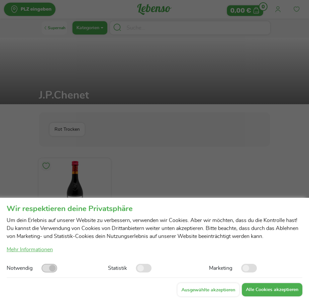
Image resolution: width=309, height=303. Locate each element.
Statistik (117, 268)
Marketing (220, 268)
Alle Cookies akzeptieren (272, 289)
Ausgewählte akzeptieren (208, 290)
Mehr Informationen (30, 249)
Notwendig (20, 268)
